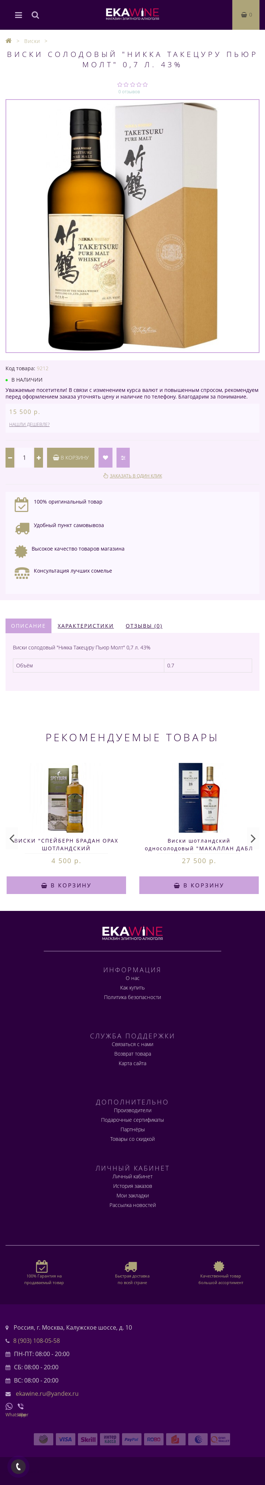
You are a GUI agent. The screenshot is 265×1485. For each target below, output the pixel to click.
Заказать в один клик (136, 476)
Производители (132, 1110)
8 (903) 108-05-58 (36, 1341)
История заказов (132, 1185)
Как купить (132, 987)
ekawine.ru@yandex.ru (47, 1394)
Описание (28, 625)
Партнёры (133, 1129)
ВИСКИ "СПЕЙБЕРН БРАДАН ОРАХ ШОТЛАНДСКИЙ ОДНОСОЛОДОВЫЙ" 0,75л (66, 848)
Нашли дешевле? (29, 424)
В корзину (71, 457)
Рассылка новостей (133, 1204)
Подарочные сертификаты (132, 1119)
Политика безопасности (132, 997)
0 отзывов (129, 92)
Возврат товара (132, 1053)
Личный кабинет (132, 1176)
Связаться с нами (132, 1044)
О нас (133, 977)
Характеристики (86, 625)
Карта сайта (132, 1063)
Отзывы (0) (144, 625)
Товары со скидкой (132, 1138)
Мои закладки (133, 1195)
